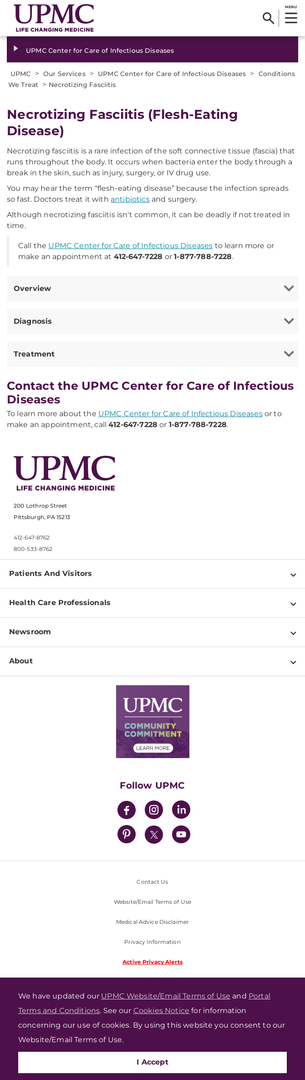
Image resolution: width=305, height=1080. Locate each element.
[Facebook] (126, 811)
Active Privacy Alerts (152, 961)
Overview (32, 288)
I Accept (152, 1062)
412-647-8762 (32, 537)
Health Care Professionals (60, 602)
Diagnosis (33, 321)
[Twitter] (154, 834)
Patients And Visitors (50, 573)
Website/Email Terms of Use (152, 901)
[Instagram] (154, 811)
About (21, 661)
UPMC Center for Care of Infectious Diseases (100, 50)
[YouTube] (181, 836)
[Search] (268, 18)
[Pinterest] (126, 836)
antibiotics (130, 199)
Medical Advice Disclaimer (152, 921)
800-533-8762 (33, 548)
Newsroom (30, 631)
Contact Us (152, 881)
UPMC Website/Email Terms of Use (165, 996)
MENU (290, 7)
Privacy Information (152, 941)
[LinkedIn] (181, 811)
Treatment (34, 354)
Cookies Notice (161, 1010)
